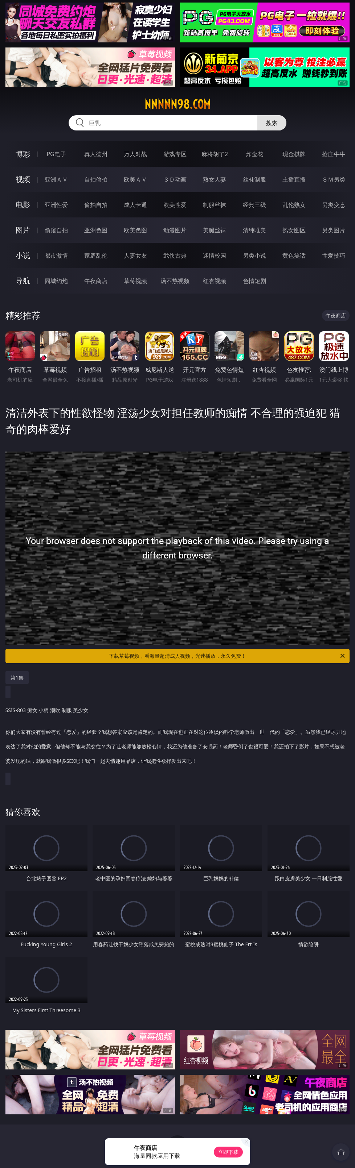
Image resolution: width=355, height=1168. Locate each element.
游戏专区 (175, 154)
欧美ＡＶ (135, 179)
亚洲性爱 (56, 205)
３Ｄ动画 (175, 179)
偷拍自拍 (95, 205)
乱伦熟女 (294, 205)
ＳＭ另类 (333, 179)
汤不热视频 (174, 281)
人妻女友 (135, 255)
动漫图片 (175, 230)
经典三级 (254, 205)
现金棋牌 (294, 154)
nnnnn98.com (177, 104)
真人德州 (95, 154)
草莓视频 (135, 281)
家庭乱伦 (95, 255)
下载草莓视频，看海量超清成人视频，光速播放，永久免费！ (227, 656)
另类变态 (333, 205)
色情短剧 (254, 281)
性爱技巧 (333, 255)
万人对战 (135, 154)
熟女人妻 (214, 179)
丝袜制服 (254, 179)
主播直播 (294, 179)
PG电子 (56, 154)
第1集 (17, 677)
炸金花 (254, 154)
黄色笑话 (294, 255)
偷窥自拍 (56, 230)
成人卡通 (135, 205)
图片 (23, 230)
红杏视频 (214, 281)
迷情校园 (214, 255)
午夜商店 (95, 281)
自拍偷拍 (95, 179)
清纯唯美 (254, 230)
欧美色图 (135, 230)
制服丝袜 (214, 205)
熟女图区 (294, 230)
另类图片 (333, 230)
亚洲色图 (95, 230)
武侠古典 (175, 255)
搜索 (272, 123)
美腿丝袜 (214, 230)
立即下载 (228, 1151)
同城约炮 (56, 281)
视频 (23, 179)
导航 (23, 281)
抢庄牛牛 (333, 154)
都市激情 (56, 255)
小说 (23, 255)
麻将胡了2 (214, 154)
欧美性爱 (175, 205)
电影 (23, 204)
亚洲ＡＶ (56, 179)
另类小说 (254, 255)
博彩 (23, 154)
